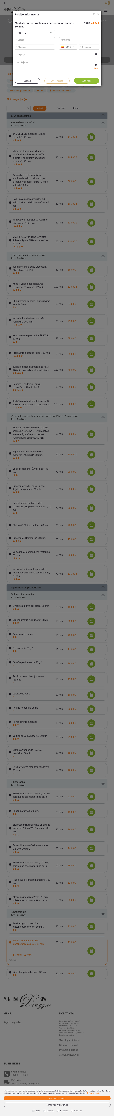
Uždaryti (27, 81)
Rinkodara (76, 1111)
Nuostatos (62, 1111)
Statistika (49, 1111)
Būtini (36, 1111)
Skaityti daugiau (93, 1093)
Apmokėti (86, 81)
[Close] (98, 14)
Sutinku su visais (57, 1098)
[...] (55, 54)
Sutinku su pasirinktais (57, 1105)
